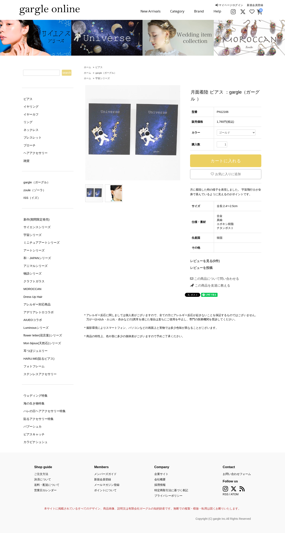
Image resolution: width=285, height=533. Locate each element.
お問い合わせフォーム (237, 474)
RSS (226, 494)
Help (217, 11)
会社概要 (160, 479)
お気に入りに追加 (226, 174)
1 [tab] (139, 51)
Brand (199, 11)
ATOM (234, 494)
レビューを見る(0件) (205, 261)
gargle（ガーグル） (105, 72)
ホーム (87, 67)
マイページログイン (229, 5)
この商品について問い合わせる (214, 278)
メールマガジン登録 (106, 484)
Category (177, 11)
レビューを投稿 (201, 268)
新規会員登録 (255, 5)
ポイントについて (105, 490)
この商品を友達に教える (210, 285)
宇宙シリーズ (102, 78)
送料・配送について (46, 484)
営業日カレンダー (45, 490)
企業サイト (161, 474)
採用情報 (160, 484)
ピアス (99, 67)
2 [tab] (146, 51)
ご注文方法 (41, 474)
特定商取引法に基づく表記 (171, 490)
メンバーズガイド (105, 474)
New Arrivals (150, 11)
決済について (42, 479)
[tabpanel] (106, 38)
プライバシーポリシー (168, 495)
